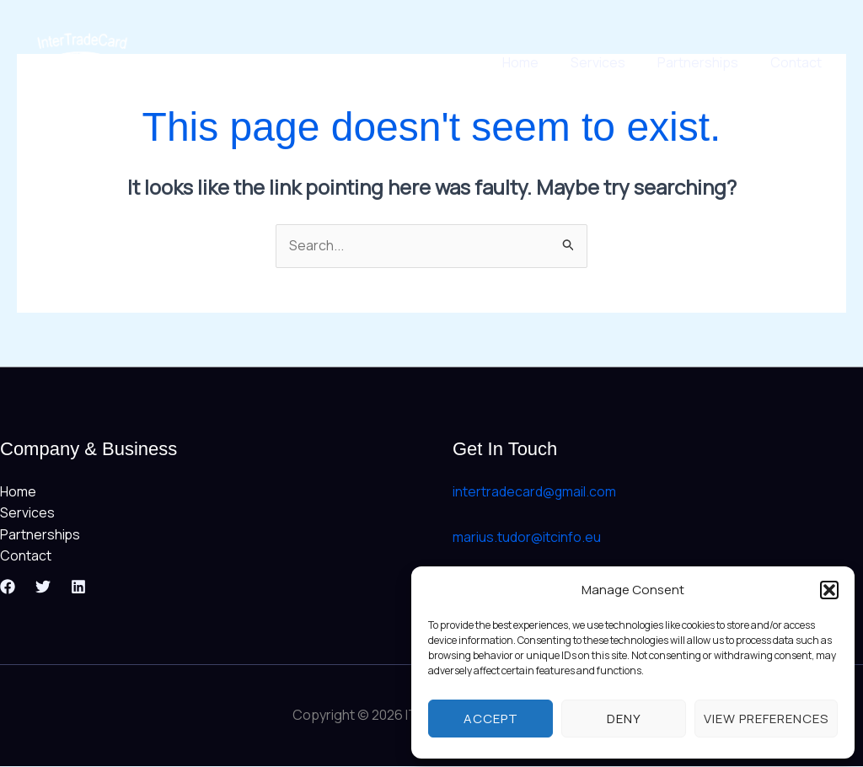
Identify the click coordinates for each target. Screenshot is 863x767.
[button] (829, 590)
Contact (798, 62)
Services (610, 62)
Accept (491, 718)
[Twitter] (43, 587)
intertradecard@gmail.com (535, 491)
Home (538, 62)
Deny (624, 718)
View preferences (766, 718)
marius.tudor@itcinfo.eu (527, 537)
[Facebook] (7, 587)
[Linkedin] (78, 587)
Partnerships (705, 62)
